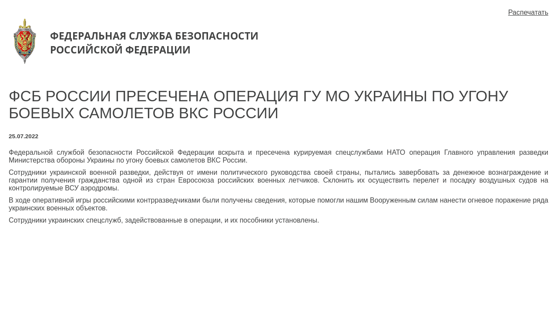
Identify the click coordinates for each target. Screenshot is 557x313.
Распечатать (528, 12)
